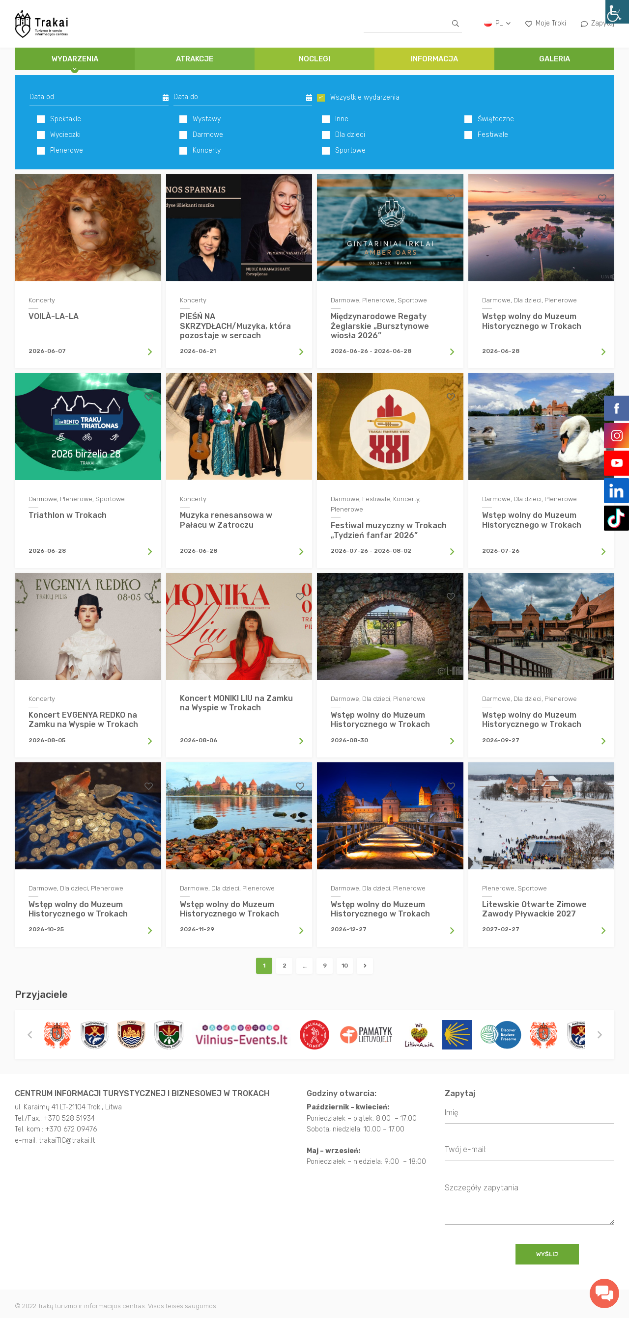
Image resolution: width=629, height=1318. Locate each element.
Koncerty (200, 151)
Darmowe (201, 135)
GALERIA (554, 58)
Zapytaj (597, 23)
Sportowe (344, 151)
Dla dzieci (343, 135)
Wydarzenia (75, 58)
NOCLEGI (314, 58)
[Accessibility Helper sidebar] (617, 12)
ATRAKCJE (194, 58)
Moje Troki (545, 23)
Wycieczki (59, 135)
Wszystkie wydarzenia (358, 98)
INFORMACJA (434, 58)
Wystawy (200, 119)
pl (497, 23)
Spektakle (59, 119)
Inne (335, 119)
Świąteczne (489, 119)
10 (345, 971)
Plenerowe (60, 151)
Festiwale (486, 135)
